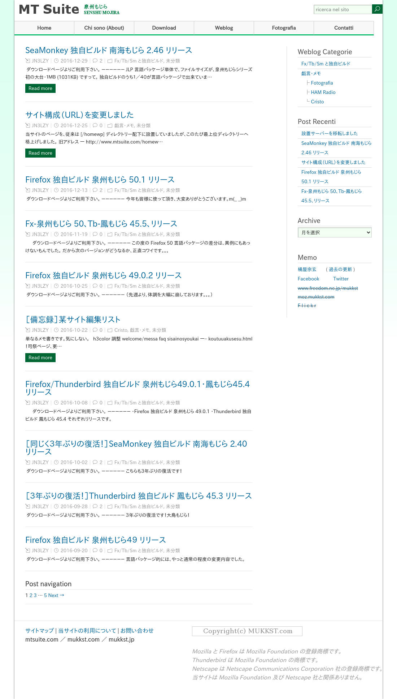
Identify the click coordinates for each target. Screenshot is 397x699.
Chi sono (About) (104, 27)
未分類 (173, 61)
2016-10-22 (74, 330)
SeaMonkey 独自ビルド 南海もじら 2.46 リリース (108, 50)
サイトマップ (39, 631)
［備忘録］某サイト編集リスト (73, 319)
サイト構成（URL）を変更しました (79, 115)
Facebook (308, 278)
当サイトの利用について (87, 631)
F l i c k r (307, 305)
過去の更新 (340, 269)
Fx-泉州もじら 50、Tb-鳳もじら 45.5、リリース (101, 224)
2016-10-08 (74, 402)
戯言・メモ (124, 125)
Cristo (120, 330)
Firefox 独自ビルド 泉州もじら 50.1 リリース (100, 180)
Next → (56, 595)
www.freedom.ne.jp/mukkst (328, 288)
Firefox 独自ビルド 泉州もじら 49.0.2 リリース (103, 275)
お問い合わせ (137, 631)
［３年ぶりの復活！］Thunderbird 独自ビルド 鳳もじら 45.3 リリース (138, 496)
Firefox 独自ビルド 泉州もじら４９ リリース (95, 540)
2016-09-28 (74, 506)
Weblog (224, 27)
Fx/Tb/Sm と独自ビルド (138, 61)
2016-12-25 (74, 125)
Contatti (343, 27)
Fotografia (284, 27)
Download (164, 27)
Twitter (341, 278)
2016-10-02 (74, 462)
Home (44, 27)
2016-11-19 (74, 234)
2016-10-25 (74, 286)
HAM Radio (323, 92)
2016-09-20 (74, 550)
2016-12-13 (74, 190)
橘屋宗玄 (307, 269)
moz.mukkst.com (316, 297)
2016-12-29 (74, 61)
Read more (40, 88)
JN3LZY (40, 61)
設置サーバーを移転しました (329, 133)
